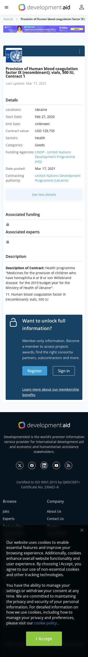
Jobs (6, 511)
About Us (54, 511)
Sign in (64, 370)
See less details (44, 194)
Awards (8, 19)
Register (34, 370)
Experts (9, 518)
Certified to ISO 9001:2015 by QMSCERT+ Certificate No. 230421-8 (48, 484)
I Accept (44, 638)
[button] (6, 7)
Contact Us (55, 518)
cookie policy (45, 623)
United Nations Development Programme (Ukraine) (57, 178)
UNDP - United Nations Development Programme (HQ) (55, 157)
